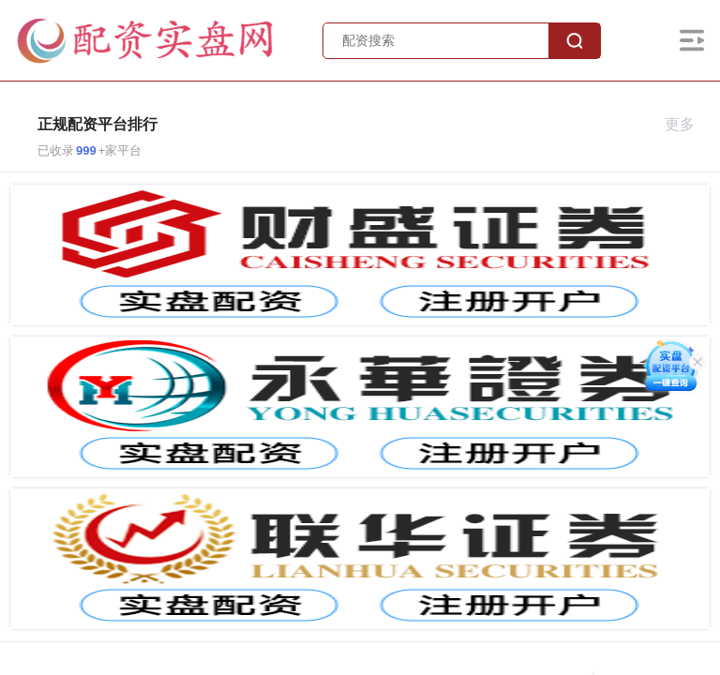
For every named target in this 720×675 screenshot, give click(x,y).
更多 (688, 124)
